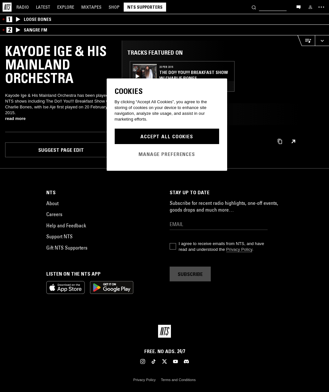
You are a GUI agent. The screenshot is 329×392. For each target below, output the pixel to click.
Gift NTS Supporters (66, 247)
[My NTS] (310, 7)
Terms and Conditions (178, 380)
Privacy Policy (239, 249)
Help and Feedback (66, 225)
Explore (65, 7)
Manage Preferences (166, 154)
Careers (54, 214)
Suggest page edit (61, 150)
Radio (22, 7)
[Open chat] (298, 7)
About (52, 203)
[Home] (7, 7)
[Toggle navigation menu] (321, 7)
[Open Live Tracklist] (306, 40)
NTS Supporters (145, 7)
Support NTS (59, 236)
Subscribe (190, 274)
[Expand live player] (322, 40)
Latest (43, 7)
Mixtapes (91, 7)
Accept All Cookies (166, 136)
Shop (114, 7)
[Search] (254, 7)
